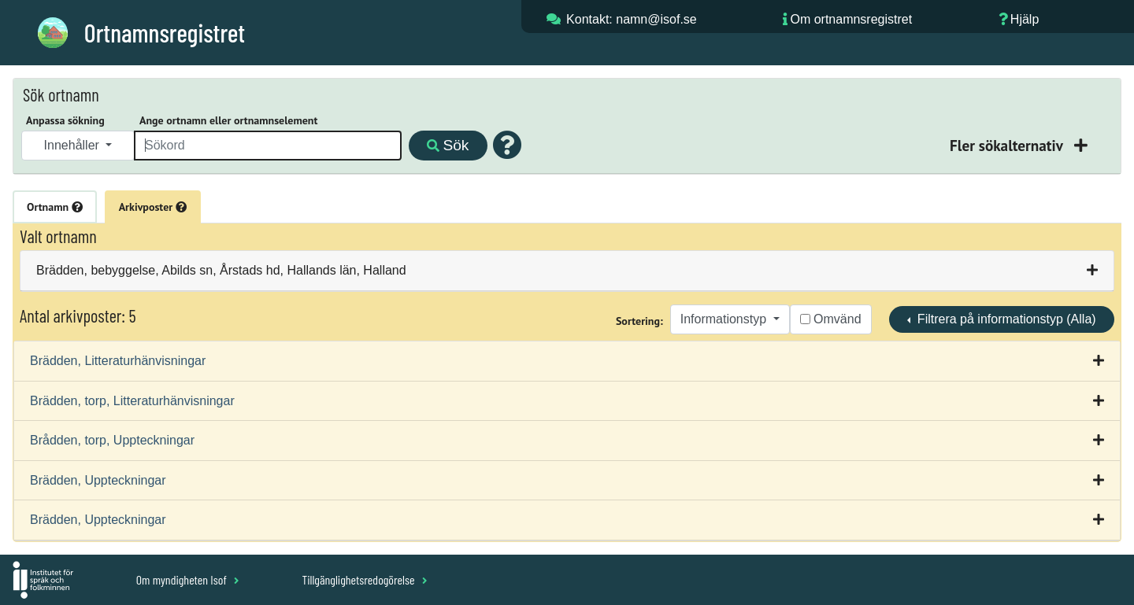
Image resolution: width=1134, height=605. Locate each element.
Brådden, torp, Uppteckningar (112, 440)
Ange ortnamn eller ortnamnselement (228, 120)
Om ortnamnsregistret (851, 19)
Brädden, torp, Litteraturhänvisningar (132, 401)
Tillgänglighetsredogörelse (364, 579)
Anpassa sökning (65, 120)
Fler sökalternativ (1008, 145)
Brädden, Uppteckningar (98, 480)
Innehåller (73, 145)
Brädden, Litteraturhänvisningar (118, 360)
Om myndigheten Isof (187, 579)
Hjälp (1024, 19)
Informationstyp (725, 319)
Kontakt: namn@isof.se (631, 19)
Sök (448, 145)
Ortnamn (55, 207)
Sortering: (639, 321)
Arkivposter (153, 207)
